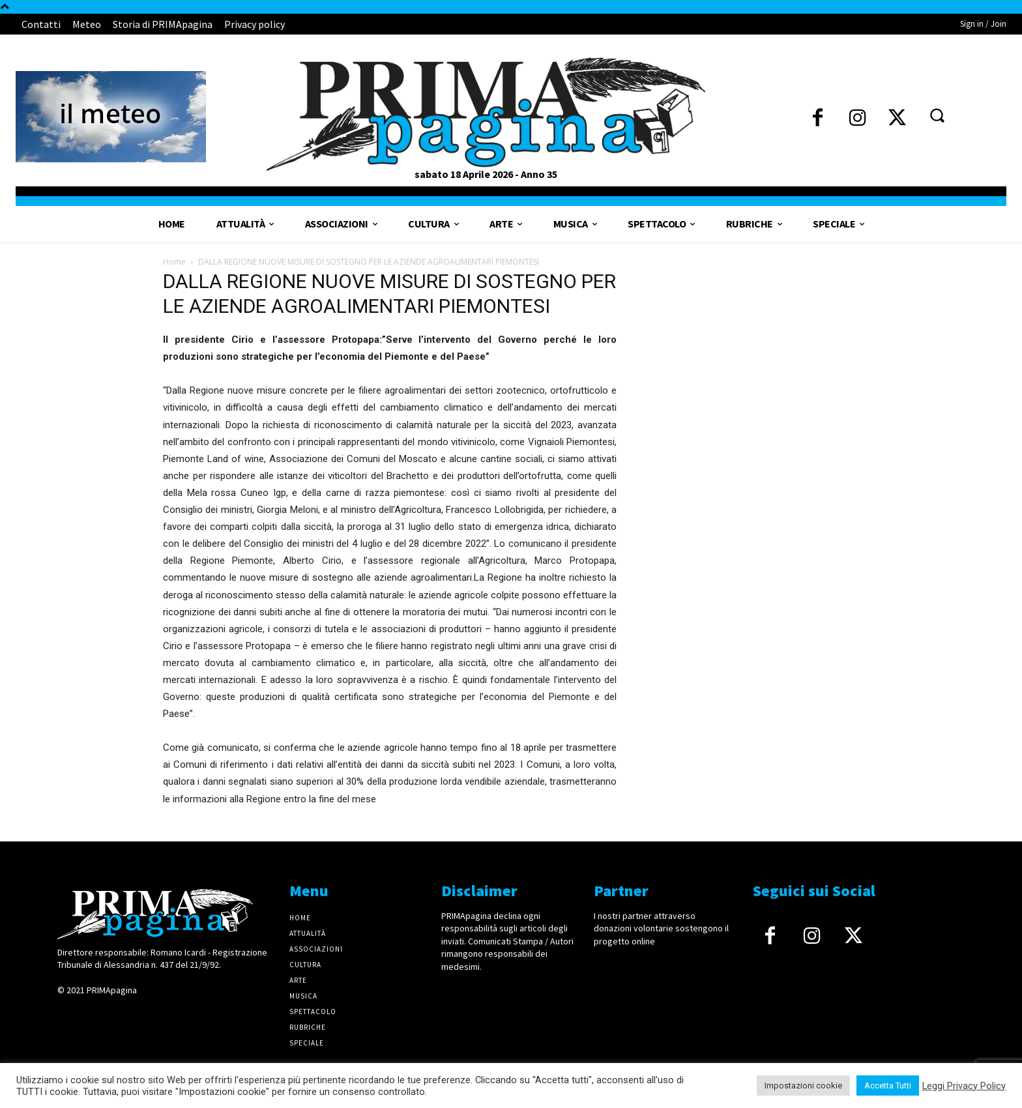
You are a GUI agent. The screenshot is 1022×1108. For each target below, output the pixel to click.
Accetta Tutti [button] (887, 1085)
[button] (936, 114)
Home (174, 261)
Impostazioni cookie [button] (803, 1085)
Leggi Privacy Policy (964, 1086)
